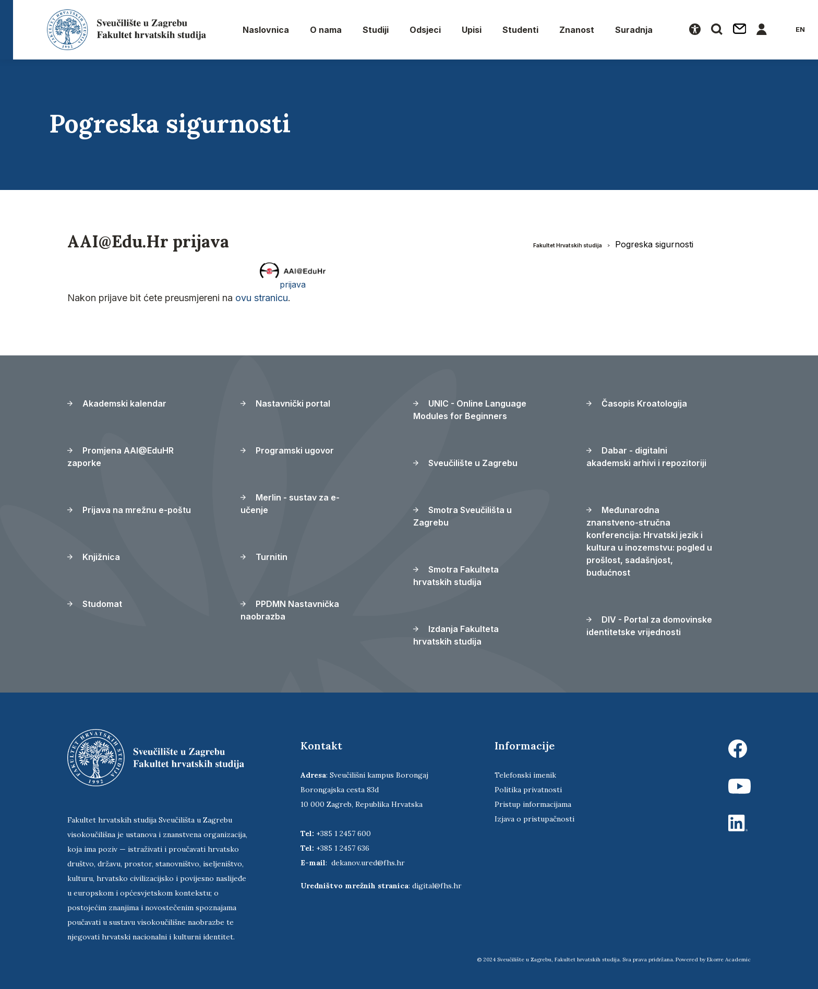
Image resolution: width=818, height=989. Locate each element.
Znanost (576, 30)
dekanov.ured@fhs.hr (368, 862)
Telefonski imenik (525, 775)
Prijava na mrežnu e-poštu (129, 510)
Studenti (520, 30)
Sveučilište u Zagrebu (465, 463)
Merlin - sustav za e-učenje (290, 503)
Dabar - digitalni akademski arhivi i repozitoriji (646, 456)
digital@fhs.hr (437, 885)
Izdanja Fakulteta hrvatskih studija (456, 635)
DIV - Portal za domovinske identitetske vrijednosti (649, 625)
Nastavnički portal (285, 403)
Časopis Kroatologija (636, 403)
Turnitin (263, 557)
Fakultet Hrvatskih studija (567, 245)
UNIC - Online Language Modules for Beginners (469, 409)
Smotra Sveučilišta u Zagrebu (462, 516)
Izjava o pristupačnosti (534, 819)
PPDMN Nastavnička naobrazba (289, 610)
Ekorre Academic (729, 959)
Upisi (472, 30)
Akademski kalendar (116, 403)
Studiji (376, 30)
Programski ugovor (287, 450)
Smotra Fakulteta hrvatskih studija (456, 575)
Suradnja (634, 30)
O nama (326, 30)
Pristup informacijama (533, 804)
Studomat (94, 604)
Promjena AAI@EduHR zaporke (120, 456)
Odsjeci (425, 30)
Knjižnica (93, 557)
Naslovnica (266, 30)
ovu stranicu (261, 297)
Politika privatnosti (528, 789)
